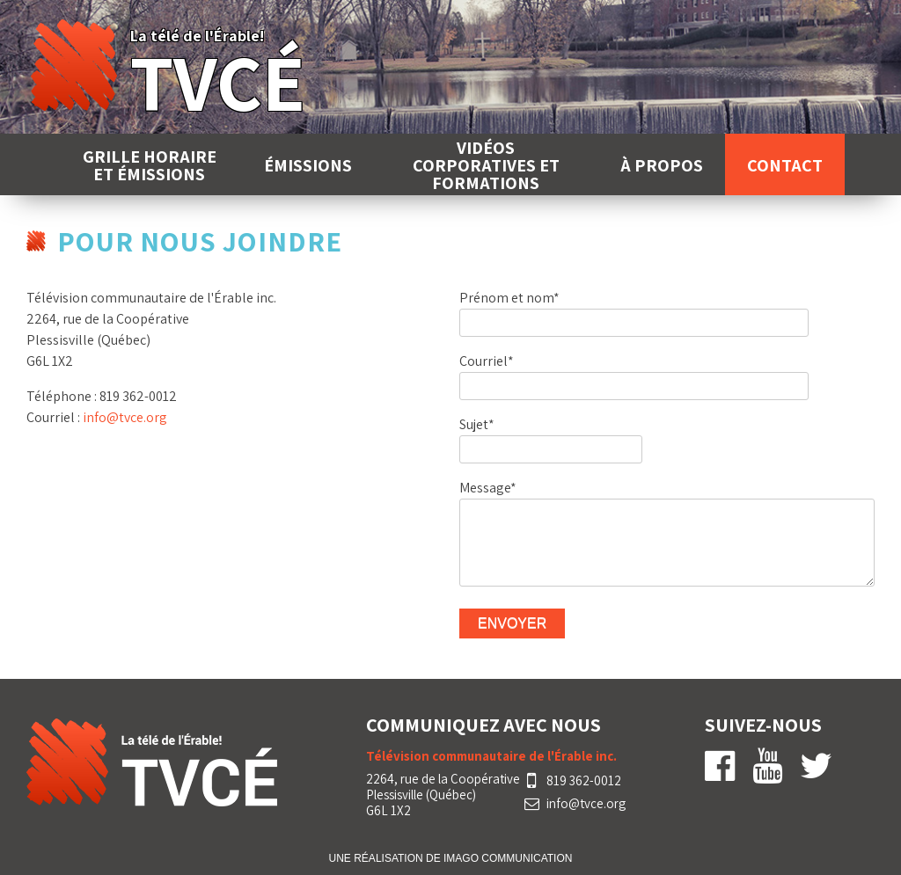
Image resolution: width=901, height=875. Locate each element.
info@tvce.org (125, 417)
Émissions (308, 165)
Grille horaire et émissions (149, 165)
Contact (785, 165)
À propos (661, 165)
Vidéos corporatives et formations (486, 165)
